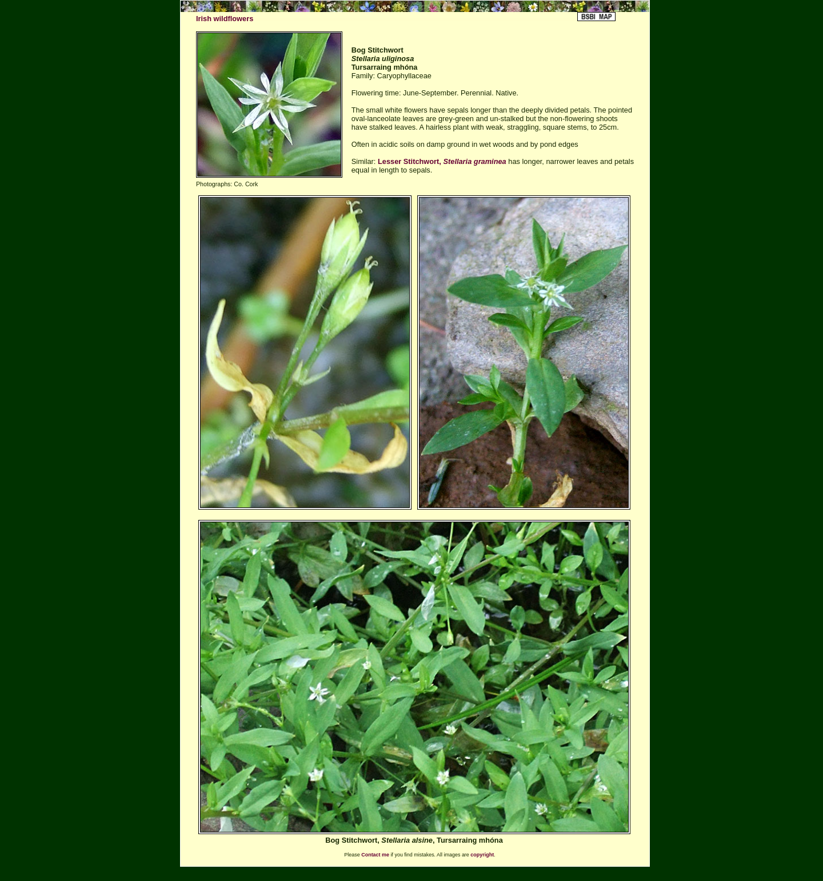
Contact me (375, 855)
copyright (482, 855)
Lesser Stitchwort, (442, 161)
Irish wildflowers (224, 18)
